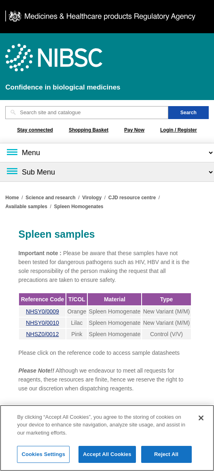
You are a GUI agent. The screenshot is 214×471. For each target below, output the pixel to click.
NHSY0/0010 (42, 323)
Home (12, 197)
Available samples (26, 206)
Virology (92, 197)
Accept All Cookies (107, 458)
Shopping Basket (88, 130)
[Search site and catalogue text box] (86, 112)
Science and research (50, 197)
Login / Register (178, 130)
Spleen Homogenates (79, 206)
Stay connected (35, 130)
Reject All (166, 458)
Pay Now (134, 130)
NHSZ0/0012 (42, 334)
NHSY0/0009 (42, 311)
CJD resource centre (132, 197)
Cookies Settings (43, 458)
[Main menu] (107, 152)
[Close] (201, 422)
